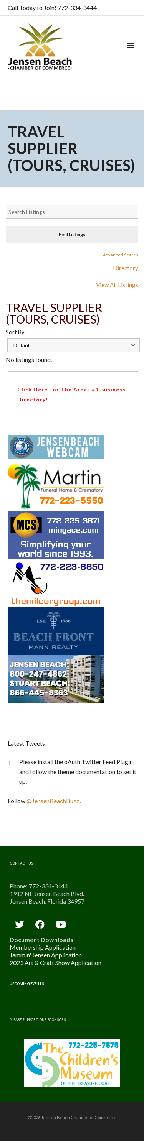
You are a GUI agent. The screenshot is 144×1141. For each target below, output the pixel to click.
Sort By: (16, 332)
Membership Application (43, 947)
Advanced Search (120, 254)
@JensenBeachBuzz (52, 800)
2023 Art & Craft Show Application (55, 962)
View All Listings (117, 284)
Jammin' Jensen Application (46, 955)
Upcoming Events (27, 984)
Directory (125, 268)
